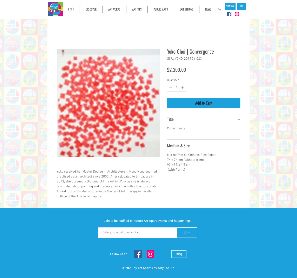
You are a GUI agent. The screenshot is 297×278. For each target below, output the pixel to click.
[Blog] (178, 254)
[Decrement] (170, 87)
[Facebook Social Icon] (229, 14)
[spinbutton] (176, 87)
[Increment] (182, 87)
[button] (220, 9)
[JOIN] (241, 6)
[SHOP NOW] (230, 6)
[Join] (187, 232)
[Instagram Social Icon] (237, 14)
